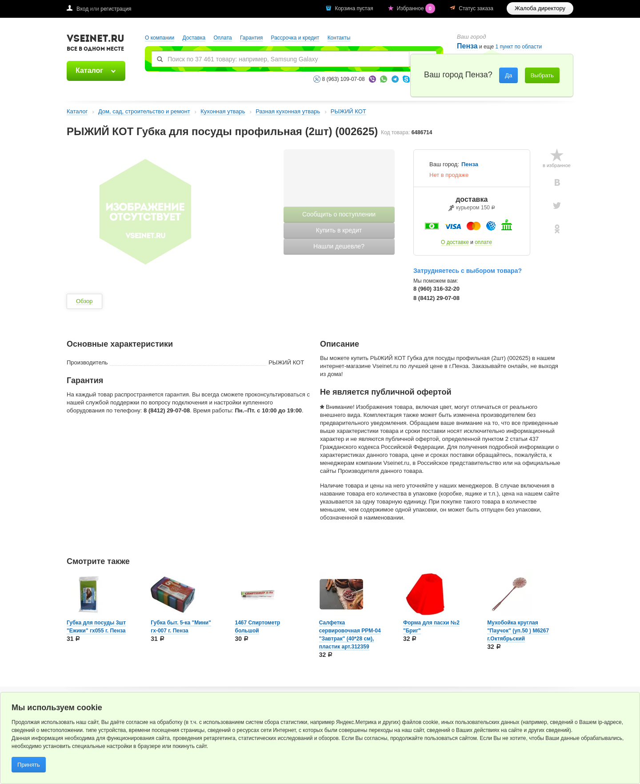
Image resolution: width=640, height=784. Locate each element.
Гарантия (251, 38)
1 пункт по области (519, 47)
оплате (483, 242)
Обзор (84, 301)
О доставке (455, 242)
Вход (82, 9)
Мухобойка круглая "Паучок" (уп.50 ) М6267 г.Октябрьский (518, 631)
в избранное (557, 165)
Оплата (222, 38)
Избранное (417, 8)
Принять (28, 764)
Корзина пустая (354, 8)
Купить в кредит (339, 230)
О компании (159, 38)
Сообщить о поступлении (339, 214)
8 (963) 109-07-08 (343, 79)
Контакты (339, 38)
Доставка (194, 38)
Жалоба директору (540, 8)
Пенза (467, 46)
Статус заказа (476, 8)
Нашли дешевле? (338, 246)
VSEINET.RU (95, 44)
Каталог (89, 70)
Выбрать (542, 75)
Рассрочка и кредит (295, 38)
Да (508, 75)
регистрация (115, 9)
